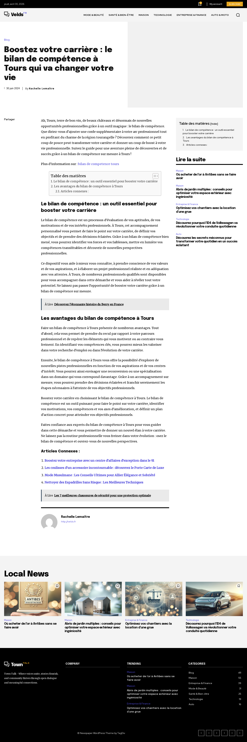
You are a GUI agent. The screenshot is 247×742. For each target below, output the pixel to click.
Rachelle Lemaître (41, 88)
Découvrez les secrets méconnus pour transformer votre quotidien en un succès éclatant (206, 241)
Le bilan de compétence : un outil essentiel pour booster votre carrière (106, 181)
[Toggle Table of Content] (154, 176)
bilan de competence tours (98, 164)
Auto (178, 234)
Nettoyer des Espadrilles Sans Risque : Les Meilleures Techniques (94, 482)
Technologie (182, 219)
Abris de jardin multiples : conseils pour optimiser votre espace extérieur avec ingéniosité (204, 193)
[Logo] (15, 15)
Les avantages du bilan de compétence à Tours (88, 186)
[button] (238, 15)
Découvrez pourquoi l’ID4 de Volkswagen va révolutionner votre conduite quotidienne (211, 627)
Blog (7, 40)
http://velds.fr (68, 521)
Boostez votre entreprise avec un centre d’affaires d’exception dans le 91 (99, 461)
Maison (180, 170)
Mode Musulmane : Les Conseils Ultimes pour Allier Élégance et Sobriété (100, 475)
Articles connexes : (75, 191)
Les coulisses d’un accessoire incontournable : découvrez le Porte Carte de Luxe (104, 468)
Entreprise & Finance (187, 204)
